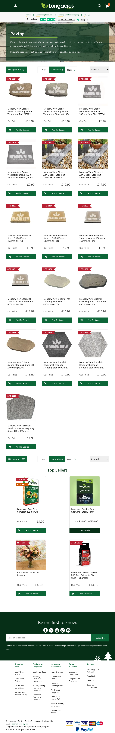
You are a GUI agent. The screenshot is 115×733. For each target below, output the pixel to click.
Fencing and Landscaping (68, 14)
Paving (87, 14)
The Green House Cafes (56, 697)
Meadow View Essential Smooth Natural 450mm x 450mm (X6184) (92, 238)
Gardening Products (44, 14)
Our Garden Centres (56, 677)
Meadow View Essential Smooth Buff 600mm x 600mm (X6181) (55, 238)
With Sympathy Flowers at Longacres (39, 687)
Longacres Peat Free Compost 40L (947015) (28, 510)
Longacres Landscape (73, 673)
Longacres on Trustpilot (74, 679)
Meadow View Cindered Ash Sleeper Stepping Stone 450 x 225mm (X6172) (55, 176)
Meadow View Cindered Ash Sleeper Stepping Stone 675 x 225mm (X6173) (91, 176)
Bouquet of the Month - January (29, 574)
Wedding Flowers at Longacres (37, 678)
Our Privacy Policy (19, 673)
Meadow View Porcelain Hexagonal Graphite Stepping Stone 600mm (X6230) (55, 366)
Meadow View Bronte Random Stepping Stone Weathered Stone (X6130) (56, 111)
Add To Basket (18, 130)
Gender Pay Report (55, 711)
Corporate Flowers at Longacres (37, 696)
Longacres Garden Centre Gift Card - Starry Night (84, 510)
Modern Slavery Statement (57, 704)
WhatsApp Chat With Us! (93, 670)
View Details (84, 530)
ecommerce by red (20, 724)
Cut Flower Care (39, 672)
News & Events (57, 672)
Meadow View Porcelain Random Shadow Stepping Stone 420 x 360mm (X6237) (20, 429)
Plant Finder (92, 676)
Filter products (16, 70)
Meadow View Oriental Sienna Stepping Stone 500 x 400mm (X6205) (20, 365)
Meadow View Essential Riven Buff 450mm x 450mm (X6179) (19, 238)
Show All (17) (57, 69)
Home (28, 14)
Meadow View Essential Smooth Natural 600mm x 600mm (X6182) (20, 301)
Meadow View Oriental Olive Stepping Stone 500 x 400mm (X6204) (92, 301)
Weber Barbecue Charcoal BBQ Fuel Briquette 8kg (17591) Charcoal (84, 575)
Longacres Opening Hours (57, 684)
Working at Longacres (55, 691)
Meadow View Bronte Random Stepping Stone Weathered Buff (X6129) (19, 111)
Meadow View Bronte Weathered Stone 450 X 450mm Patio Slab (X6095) (20, 175)
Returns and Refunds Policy (21, 693)
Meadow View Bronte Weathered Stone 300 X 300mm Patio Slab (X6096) (92, 111)
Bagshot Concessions (92, 686)
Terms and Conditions (19, 686)
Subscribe (100, 638)
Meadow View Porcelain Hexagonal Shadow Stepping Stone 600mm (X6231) (91, 366)
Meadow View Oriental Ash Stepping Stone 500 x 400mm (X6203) (56, 301)
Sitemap (90, 680)
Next (69, 69)
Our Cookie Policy (19, 679)
